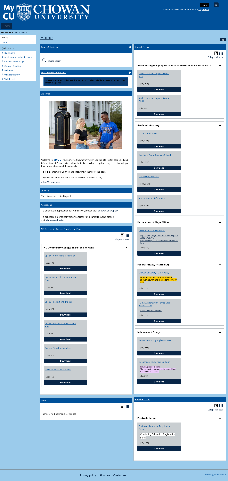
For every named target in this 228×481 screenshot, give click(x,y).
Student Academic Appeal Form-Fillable (154, 99)
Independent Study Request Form (154, 362)
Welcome (45, 93)
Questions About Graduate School (155, 155)
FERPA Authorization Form (151, 310)
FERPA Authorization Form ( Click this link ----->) (154, 304)
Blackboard (8, 53)
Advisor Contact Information (152, 198)
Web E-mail (8, 79)
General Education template (58, 348)
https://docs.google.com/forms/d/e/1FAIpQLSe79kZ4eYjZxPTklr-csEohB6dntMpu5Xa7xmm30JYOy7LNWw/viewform (159, 239)
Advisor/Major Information (53, 72)
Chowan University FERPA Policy (154, 272)
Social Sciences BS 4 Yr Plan (58, 369)
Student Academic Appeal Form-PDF (154, 75)
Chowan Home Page (12, 61)
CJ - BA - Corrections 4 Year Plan (60, 255)
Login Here (203, 9)
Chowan (45, 190)
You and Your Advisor (149, 133)
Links (43, 400)
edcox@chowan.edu (50, 182)
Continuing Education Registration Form (154, 427)
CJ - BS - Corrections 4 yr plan (59, 301)
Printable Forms (142, 399)
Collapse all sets (121, 239)
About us (104, 475)
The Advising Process (149, 176)
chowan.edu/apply (108, 210)
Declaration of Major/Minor (152, 230)
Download (73, 268)
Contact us (119, 475)
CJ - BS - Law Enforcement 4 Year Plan (60, 325)
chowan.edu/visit (55, 220)
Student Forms (142, 47)
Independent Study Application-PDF (155, 340)
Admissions (46, 204)
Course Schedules (49, 47)
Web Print (7, 70)
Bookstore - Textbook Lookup (17, 57)
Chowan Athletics (11, 66)
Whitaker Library (10, 74)
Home (6, 26)
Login (204, 5)
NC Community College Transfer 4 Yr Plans (61, 229)
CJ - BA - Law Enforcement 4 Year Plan (60, 279)
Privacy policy (88, 475)
